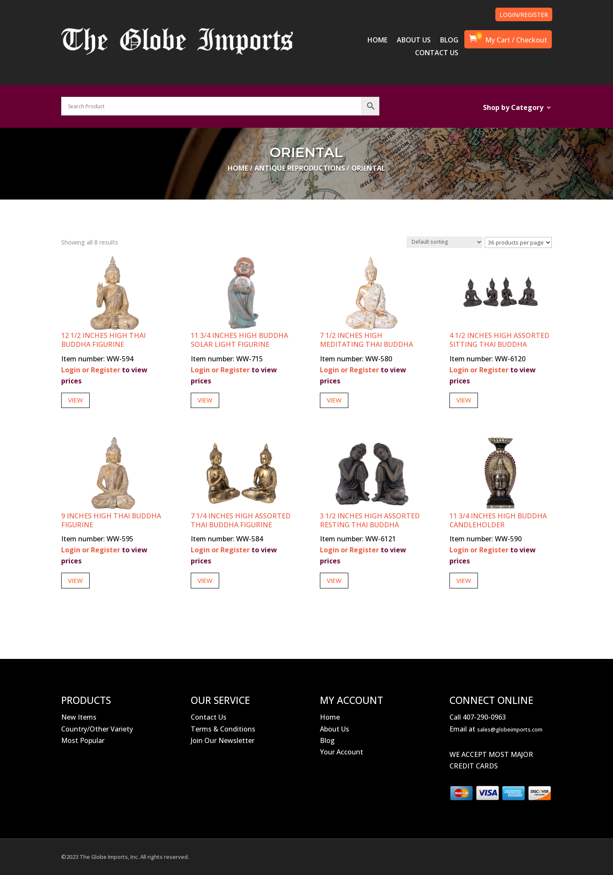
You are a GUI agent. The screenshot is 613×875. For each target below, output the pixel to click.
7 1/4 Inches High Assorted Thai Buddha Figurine (241, 520)
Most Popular (83, 740)
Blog (327, 740)
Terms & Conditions (223, 729)
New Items (78, 717)
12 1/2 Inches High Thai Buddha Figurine (103, 340)
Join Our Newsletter (222, 740)
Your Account (341, 752)
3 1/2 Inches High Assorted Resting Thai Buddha (370, 520)
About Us (334, 729)
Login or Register (90, 369)
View (75, 400)
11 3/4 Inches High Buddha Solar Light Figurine (239, 340)
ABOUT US (414, 41)
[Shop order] (445, 242)
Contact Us (208, 717)
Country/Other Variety (97, 729)
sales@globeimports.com (509, 729)
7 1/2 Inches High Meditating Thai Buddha (366, 340)
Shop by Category (513, 108)
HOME (377, 41)
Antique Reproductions (299, 168)
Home (238, 168)
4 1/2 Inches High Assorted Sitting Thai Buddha (499, 340)
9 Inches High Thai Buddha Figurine (111, 520)
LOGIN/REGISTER (524, 15)
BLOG (449, 41)
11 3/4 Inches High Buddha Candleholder (498, 520)
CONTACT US (436, 53)
